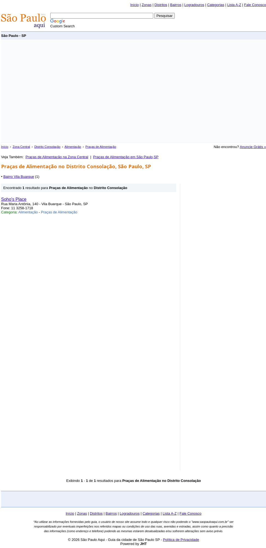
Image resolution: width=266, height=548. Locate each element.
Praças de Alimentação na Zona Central (56, 157)
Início (134, 5)
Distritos (160, 5)
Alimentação (72, 146)
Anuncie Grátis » (253, 147)
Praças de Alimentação (100, 146)
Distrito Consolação (47, 146)
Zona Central (21, 146)
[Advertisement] (51, 91)
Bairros (175, 5)
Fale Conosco (255, 5)
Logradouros (194, 5)
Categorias (215, 5)
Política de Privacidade (181, 540)
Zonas (147, 5)
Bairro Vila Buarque (18, 177)
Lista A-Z (234, 5)
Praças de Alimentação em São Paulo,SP (125, 157)
